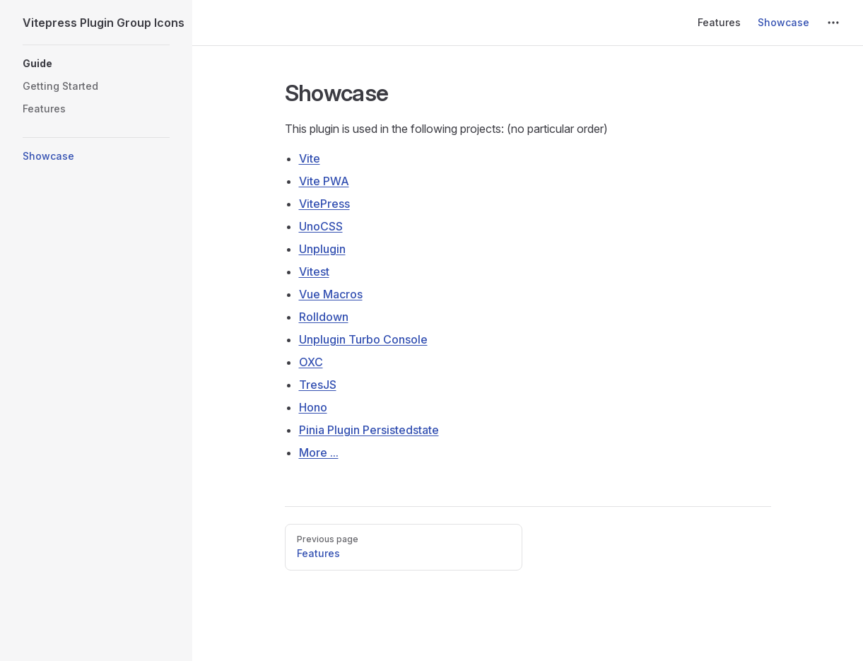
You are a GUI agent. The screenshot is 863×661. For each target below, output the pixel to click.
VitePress (324, 204)
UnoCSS (321, 226)
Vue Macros (331, 294)
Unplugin (322, 249)
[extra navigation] (833, 22)
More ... (319, 452)
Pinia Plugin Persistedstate (369, 430)
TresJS (317, 385)
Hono (313, 407)
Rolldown (323, 317)
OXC (311, 362)
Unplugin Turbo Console (363, 339)
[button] (96, 63)
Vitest (314, 271)
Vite (309, 158)
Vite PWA (324, 181)
